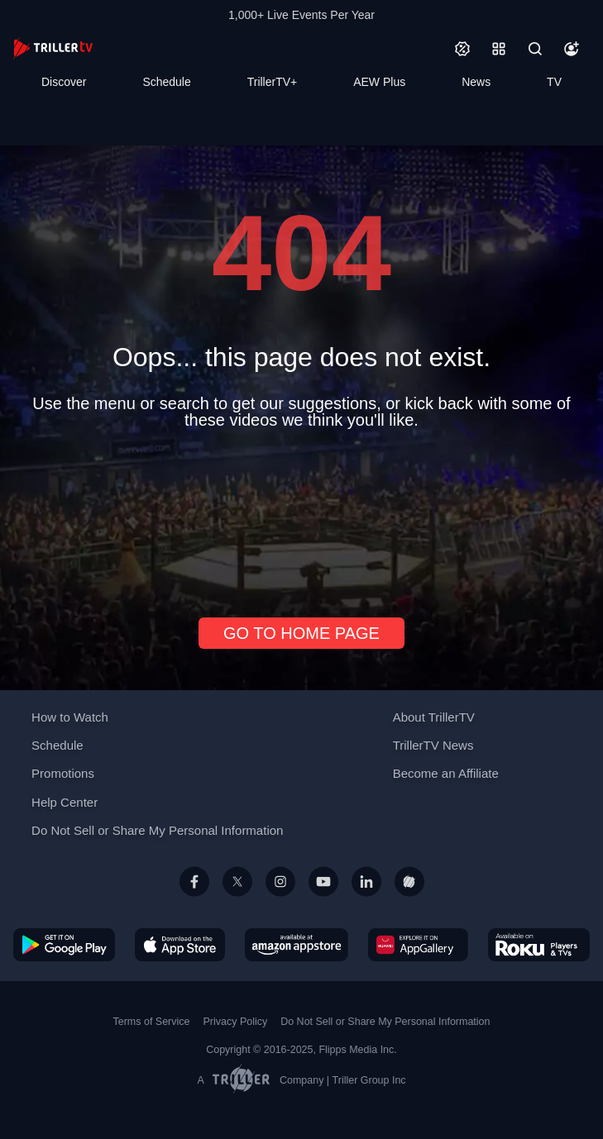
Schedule (166, 81)
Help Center (64, 802)
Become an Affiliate (446, 773)
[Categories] (499, 49)
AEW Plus (379, 81)
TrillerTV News (433, 745)
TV (554, 81)
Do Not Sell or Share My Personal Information (157, 830)
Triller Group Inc (369, 1080)
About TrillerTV (434, 717)
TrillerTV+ (272, 81)
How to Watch (69, 717)
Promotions (62, 773)
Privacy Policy (235, 1021)
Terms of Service (151, 1021)
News (476, 81)
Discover (63, 81)
